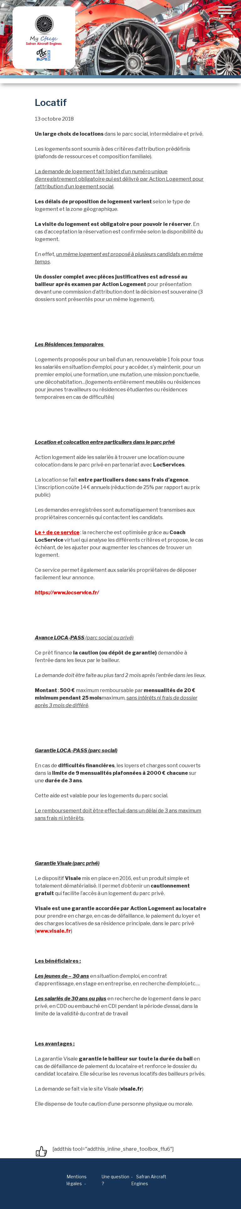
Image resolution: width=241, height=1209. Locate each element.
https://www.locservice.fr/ (67, 593)
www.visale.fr (53, 931)
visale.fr (131, 1089)
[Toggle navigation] (225, 10)
